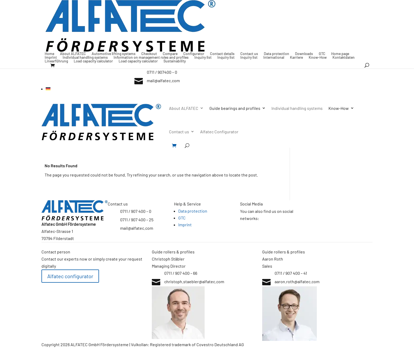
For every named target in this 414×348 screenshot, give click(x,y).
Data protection (276, 54)
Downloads (304, 54)
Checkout (149, 54)
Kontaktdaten (343, 57)
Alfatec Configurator (219, 131)
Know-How (318, 57)
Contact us (249, 54)
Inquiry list (202, 57)
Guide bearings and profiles (234, 108)
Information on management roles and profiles (151, 57)
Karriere (296, 57)
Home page (340, 54)
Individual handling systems (85, 57)
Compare (170, 54)
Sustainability (174, 61)
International (273, 57)
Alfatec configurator (70, 276)
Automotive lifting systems (113, 54)
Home (49, 54)
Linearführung (56, 61)
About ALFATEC (73, 54)
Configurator (193, 54)
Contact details (222, 54)
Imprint (51, 57)
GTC (322, 54)
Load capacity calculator (93, 61)
